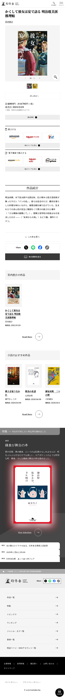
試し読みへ (34, 96)
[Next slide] (39, 78)
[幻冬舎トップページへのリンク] (10, 3)
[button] (29, 86)
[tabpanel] (32, 482)
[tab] (30, 545)
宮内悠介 (9, 22)
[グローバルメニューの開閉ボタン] (61, 3)
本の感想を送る (35, 256)
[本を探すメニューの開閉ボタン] (54, 3)
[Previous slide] (26, 78)
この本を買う (34, 237)
